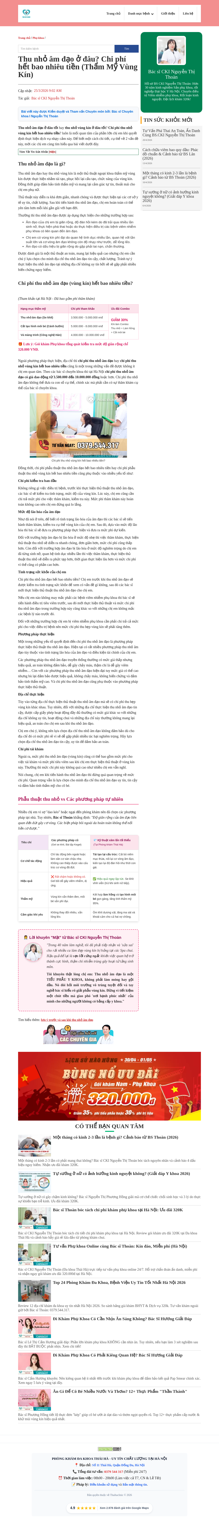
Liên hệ (188, 13)
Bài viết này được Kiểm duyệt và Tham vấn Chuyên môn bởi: (77, 114)
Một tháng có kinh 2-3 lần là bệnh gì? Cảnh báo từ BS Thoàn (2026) (170, 175)
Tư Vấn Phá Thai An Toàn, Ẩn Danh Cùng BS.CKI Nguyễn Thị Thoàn (171, 133)
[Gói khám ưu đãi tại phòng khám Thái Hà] (109, 1086)
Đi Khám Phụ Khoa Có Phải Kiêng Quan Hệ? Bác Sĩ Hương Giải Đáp (117, 1355)
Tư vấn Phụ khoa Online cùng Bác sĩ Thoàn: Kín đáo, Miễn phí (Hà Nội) (120, 1246)
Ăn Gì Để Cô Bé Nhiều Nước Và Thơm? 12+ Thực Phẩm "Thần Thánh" (120, 1391)
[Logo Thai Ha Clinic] (26, 13)
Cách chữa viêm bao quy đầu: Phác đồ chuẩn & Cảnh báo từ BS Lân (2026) (170, 154)
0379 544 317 (113, 1472)
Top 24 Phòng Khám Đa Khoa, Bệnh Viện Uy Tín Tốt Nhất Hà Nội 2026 (119, 1282)
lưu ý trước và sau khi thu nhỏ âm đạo (67, 1020)
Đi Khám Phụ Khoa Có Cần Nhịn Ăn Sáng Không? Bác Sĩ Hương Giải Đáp (122, 1318)
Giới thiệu (168, 13)
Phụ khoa (38, 38)
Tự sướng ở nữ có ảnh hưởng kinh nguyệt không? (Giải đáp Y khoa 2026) (171, 196)
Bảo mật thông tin (135, 1484)
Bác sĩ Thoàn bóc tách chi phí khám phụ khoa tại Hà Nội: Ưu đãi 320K (118, 1209)
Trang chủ (113, 13)
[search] (66, 49)
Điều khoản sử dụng (104, 1484)
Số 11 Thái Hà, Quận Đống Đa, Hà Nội (118, 1465)
